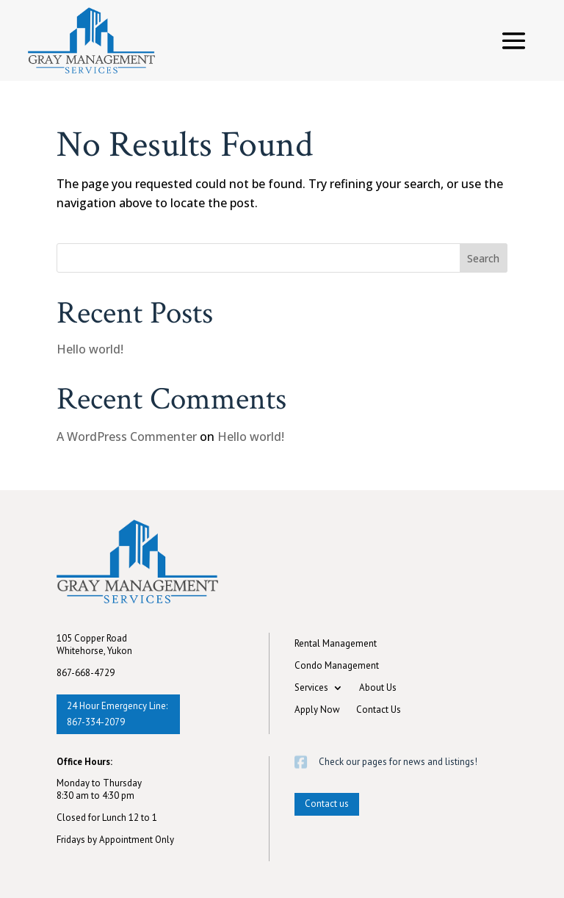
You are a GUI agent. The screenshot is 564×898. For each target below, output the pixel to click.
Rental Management (335, 644)
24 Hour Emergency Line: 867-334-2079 (117, 714)
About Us (378, 688)
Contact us (327, 803)
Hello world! (90, 349)
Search (483, 258)
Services (311, 688)
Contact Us (378, 710)
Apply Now (317, 710)
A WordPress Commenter (127, 436)
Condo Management (336, 666)
